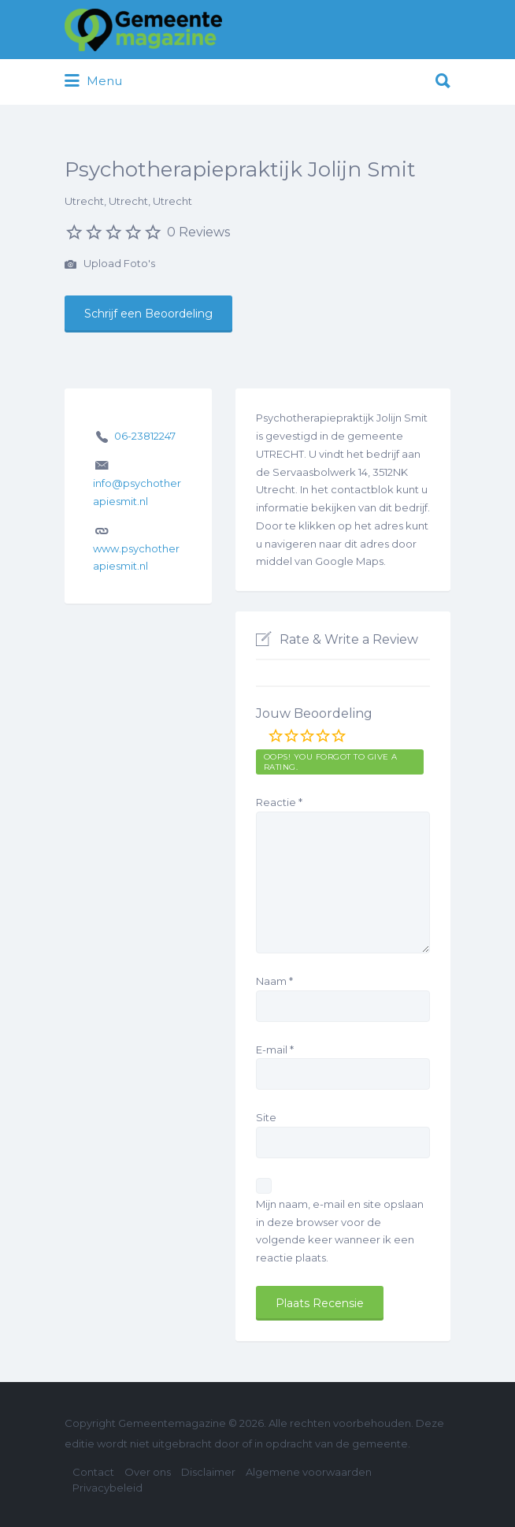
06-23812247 (145, 435)
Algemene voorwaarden (309, 1472)
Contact (93, 1472)
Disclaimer (208, 1472)
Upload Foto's (110, 264)
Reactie (279, 802)
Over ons (147, 1472)
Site (266, 1117)
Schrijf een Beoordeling (148, 314)
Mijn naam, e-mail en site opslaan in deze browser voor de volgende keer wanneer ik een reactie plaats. (340, 1231)
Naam (274, 981)
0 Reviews (198, 232)
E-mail (275, 1049)
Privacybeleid (107, 1487)
